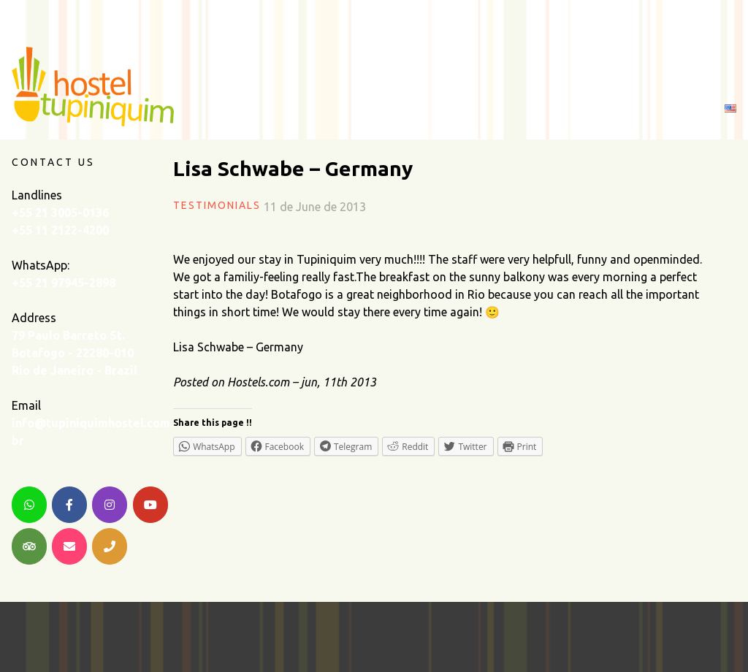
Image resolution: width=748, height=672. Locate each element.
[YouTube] (150, 504)
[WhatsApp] (29, 504)
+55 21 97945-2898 (63, 282)
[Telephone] (109, 546)
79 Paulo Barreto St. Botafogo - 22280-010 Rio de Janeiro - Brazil (74, 353)
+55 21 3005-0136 (60, 212)
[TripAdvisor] (29, 546)
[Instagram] (109, 504)
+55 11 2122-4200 (60, 230)
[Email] (69, 546)
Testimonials (217, 205)
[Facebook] (69, 504)
